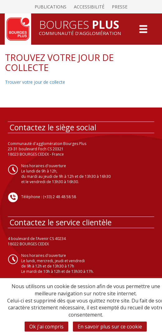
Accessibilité (89, 7)
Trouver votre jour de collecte (35, 82)
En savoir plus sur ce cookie (110, 326)
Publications (50, 7)
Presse (119, 7)
